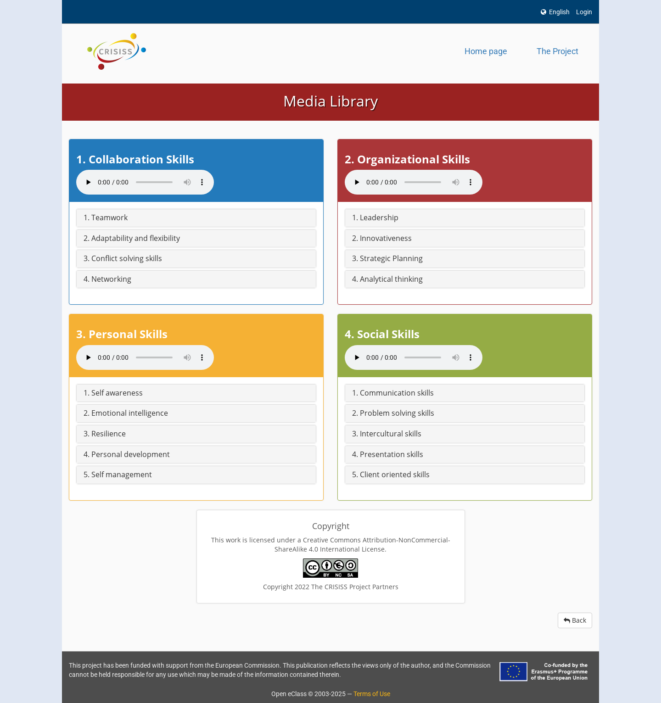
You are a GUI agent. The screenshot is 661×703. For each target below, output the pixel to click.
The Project (557, 51)
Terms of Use (371, 693)
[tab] (196, 218)
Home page (486, 51)
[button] (196, 218)
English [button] (555, 12)
